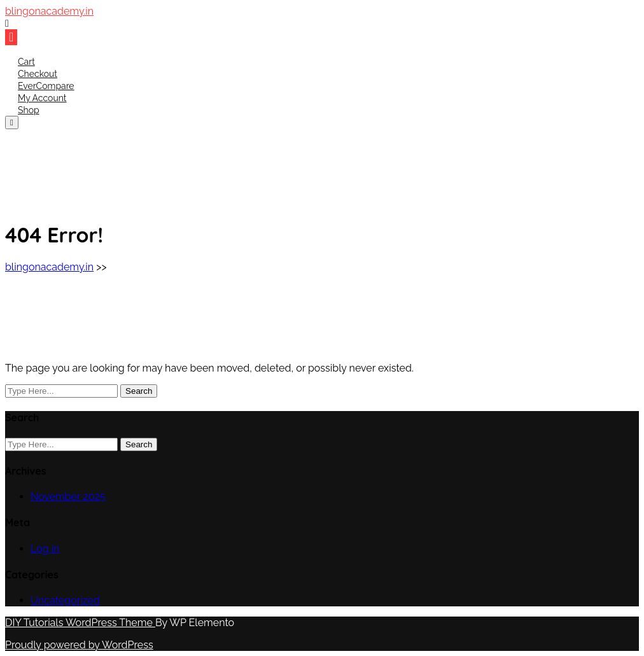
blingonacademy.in (49, 11)
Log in (45, 549)
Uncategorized (65, 600)
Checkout (37, 74)
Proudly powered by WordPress (79, 645)
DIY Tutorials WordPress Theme (80, 623)
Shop (28, 110)
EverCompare (46, 86)
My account (42, 98)
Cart (26, 62)
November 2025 (68, 497)
